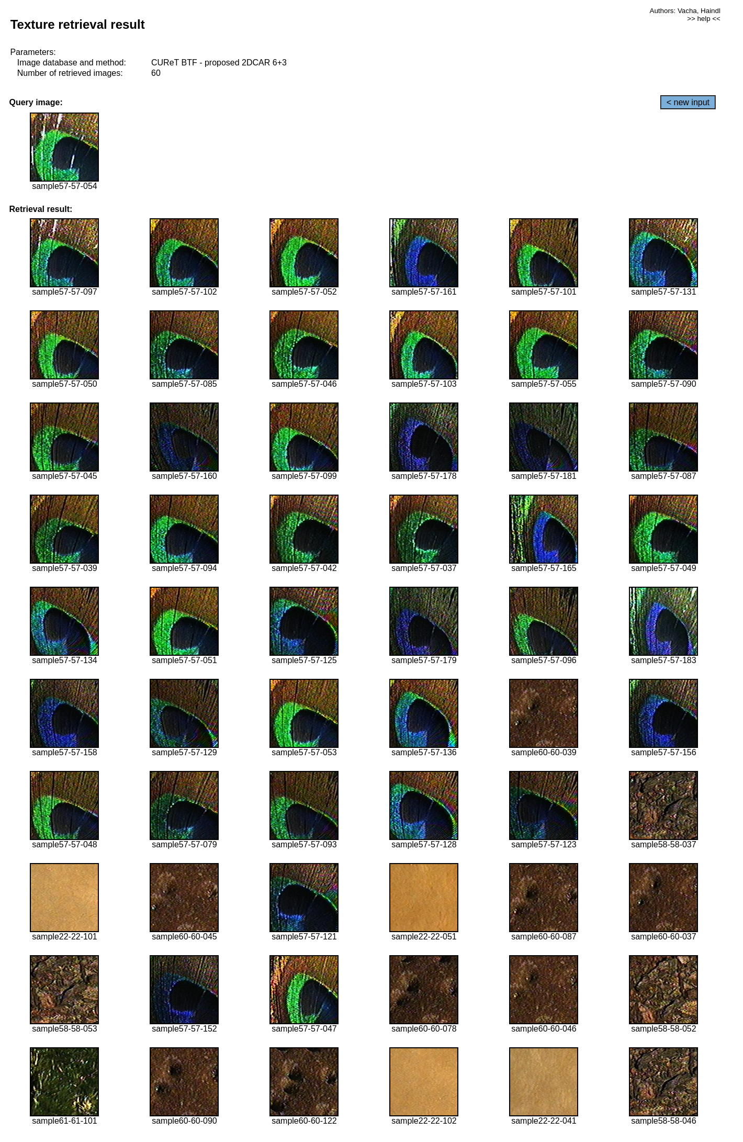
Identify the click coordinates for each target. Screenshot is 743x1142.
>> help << (704, 19)
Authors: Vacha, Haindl (685, 11)
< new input (688, 102)
